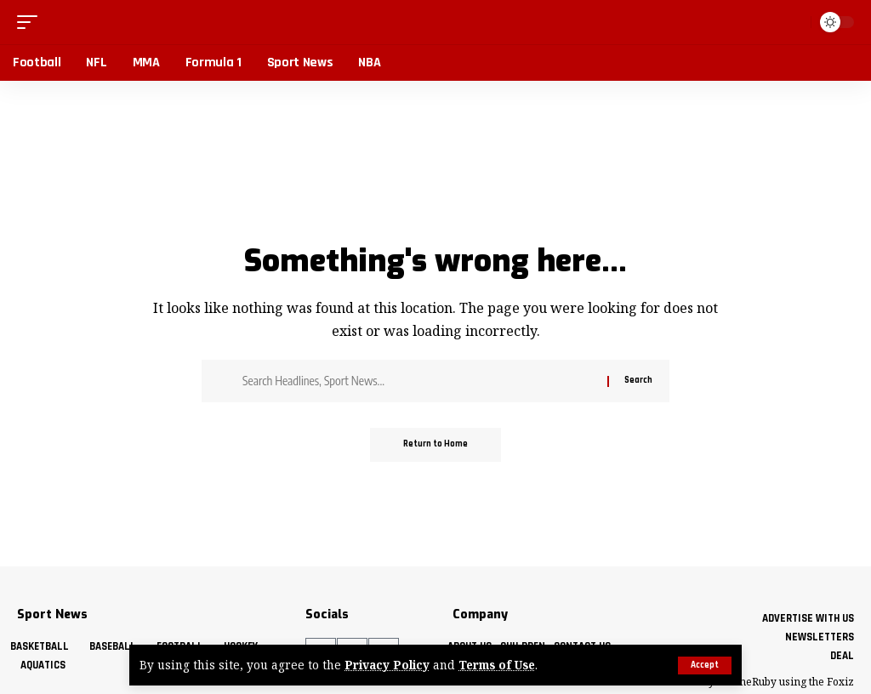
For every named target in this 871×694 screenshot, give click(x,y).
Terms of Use (497, 665)
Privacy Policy (387, 665)
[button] (705, 665)
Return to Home (435, 445)
